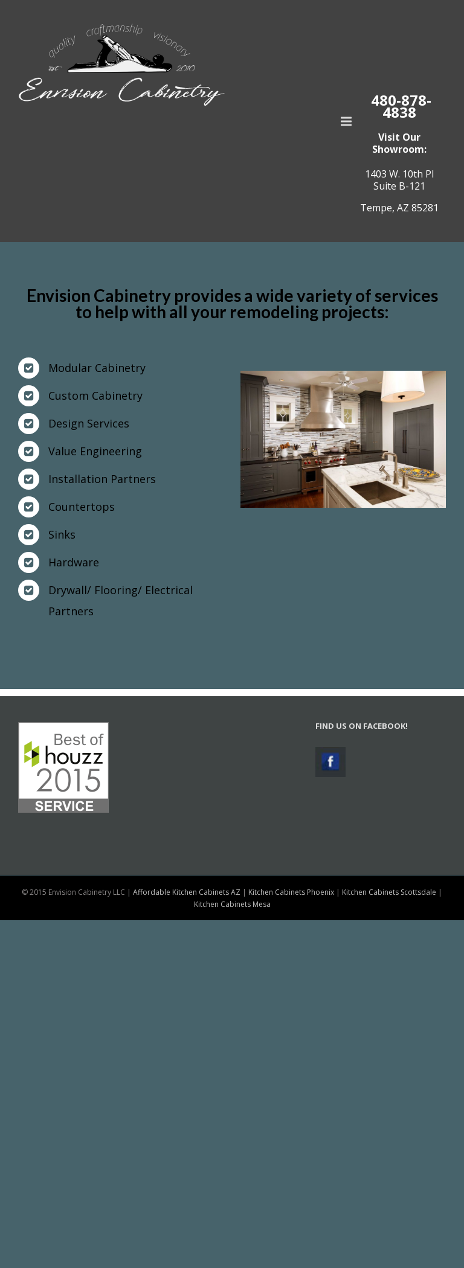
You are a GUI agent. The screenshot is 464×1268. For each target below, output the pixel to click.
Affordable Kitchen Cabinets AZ (186, 892)
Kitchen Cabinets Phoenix (291, 892)
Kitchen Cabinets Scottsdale (389, 892)
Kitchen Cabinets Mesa (232, 904)
